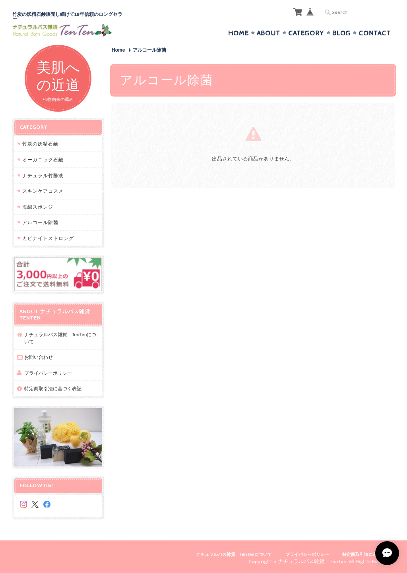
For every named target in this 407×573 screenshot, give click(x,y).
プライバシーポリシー (48, 373)
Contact (375, 33)
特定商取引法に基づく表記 (52, 388)
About (268, 33)
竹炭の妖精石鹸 (40, 143)
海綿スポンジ (37, 206)
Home (238, 33)
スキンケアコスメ (43, 191)
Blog (341, 33)
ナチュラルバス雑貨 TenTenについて (60, 338)
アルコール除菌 (40, 222)
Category (306, 33)
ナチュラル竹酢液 (43, 175)
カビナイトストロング (48, 238)
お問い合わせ (38, 357)
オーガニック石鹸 (43, 159)
